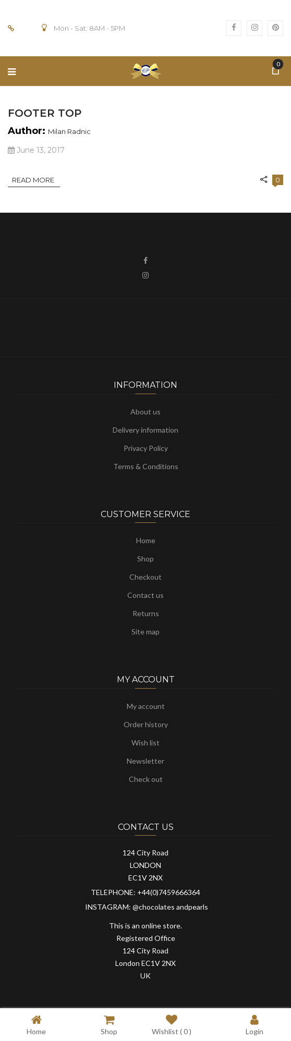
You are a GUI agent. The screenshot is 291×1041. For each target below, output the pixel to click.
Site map (145, 631)
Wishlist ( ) (171, 1024)
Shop (145, 558)
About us (145, 411)
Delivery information (145, 429)
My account (146, 706)
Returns (145, 613)
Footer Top (44, 113)
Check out (146, 779)
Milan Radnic (69, 131)
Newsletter (145, 760)
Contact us (145, 595)
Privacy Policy (146, 448)
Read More (34, 180)
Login (254, 1024)
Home (145, 540)
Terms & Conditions (145, 466)
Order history (146, 724)
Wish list (145, 742)
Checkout (145, 576)
